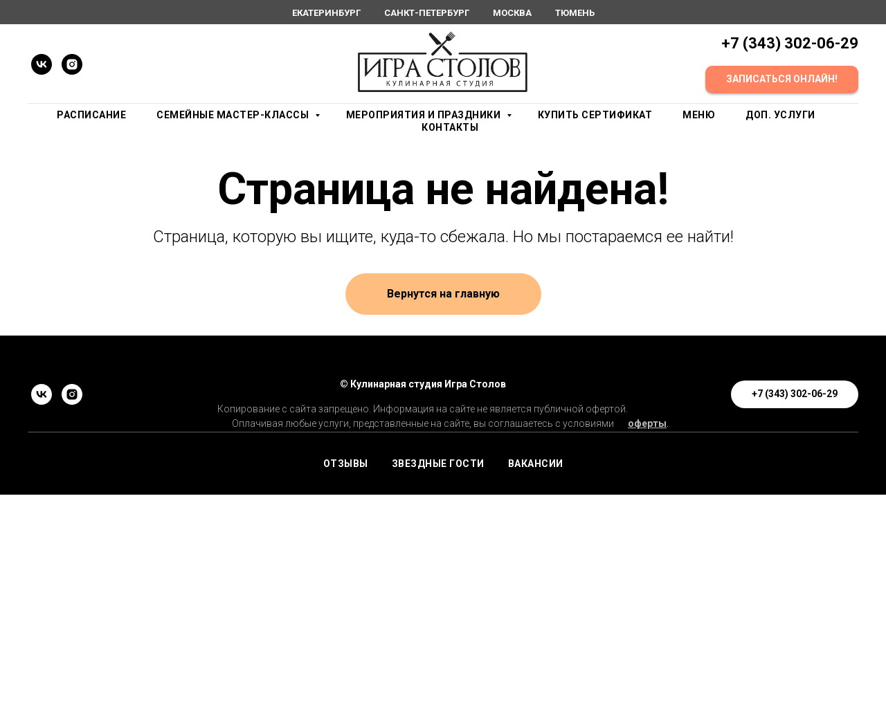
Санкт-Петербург (426, 13)
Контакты (450, 127)
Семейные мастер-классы (233, 114)
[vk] (41, 64)
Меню (698, 114)
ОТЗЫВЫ (345, 463)
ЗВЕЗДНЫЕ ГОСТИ (438, 463)
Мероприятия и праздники (424, 114)
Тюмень (575, 13)
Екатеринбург (326, 13)
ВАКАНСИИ (535, 463)
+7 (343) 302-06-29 (789, 43)
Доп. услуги (780, 114)
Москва (512, 13)
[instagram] (72, 64)
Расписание (91, 114)
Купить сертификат (595, 114)
